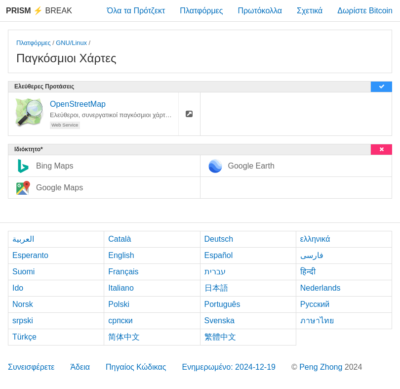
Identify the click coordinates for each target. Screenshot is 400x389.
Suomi (23, 271)
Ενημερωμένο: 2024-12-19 (229, 367)
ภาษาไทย (317, 320)
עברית (215, 271)
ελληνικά (315, 239)
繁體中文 (220, 337)
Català (119, 239)
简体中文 (124, 337)
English (121, 255)
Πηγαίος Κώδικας (136, 367)
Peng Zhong (322, 367)
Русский (314, 304)
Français (123, 271)
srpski (22, 320)
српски (120, 320)
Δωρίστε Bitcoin (365, 10)
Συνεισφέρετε (31, 367)
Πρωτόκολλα (260, 10)
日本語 (216, 288)
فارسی (311, 255)
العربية (23, 239)
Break (39, 10)
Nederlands (320, 288)
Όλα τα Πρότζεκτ (136, 10)
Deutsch (219, 239)
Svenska (219, 320)
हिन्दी (308, 271)
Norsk (22, 304)
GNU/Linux (71, 42)
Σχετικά (309, 10)
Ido (17, 288)
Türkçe (24, 337)
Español (218, 255)
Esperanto (30, 255)
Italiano (121, 288)
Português (222, 304)
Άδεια (80, 367)
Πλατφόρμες (201, 10)
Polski (118, 304)
